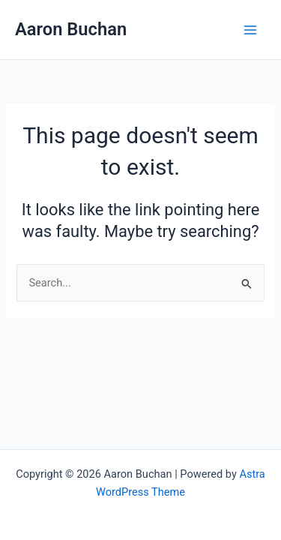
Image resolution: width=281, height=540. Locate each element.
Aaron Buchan (71, 29)
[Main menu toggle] (250, 30)
